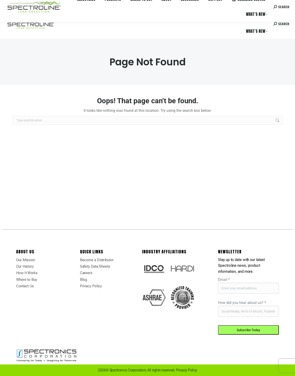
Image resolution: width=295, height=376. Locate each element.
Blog (83, 279)
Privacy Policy (91, 286)
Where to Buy (51, 4)
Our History (25, 266)
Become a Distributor (97, 260)
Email (224, 279)
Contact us (253, 4)
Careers (70, 4)
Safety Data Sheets (95, 266)
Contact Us (25, 286)
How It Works (27, 273)
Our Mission (25, 260)
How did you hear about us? (242, 302)
